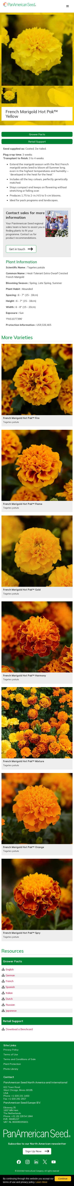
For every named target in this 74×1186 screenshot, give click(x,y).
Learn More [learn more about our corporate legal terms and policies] (41, 1182)
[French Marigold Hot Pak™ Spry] (37, 900)
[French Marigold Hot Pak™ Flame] (37, 471)
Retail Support (37, 141)
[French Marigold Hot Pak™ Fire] (37, 385)
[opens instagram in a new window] (28, 1162)
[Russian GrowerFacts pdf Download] (37, 1005)
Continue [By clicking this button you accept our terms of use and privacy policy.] (62, 1178)
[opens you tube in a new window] (54, 1162)
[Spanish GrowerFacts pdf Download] (37, 987)
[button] (68, 6)
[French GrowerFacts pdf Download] (37, 981)
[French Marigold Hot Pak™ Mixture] (37, 728)
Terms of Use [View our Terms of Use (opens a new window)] (10, 1054)
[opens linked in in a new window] (37, 1162)
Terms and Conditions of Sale (19, 1059)
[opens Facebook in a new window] (19, 1162)
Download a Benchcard (17, 1029)
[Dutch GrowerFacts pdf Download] (37, 999)
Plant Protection (12, 1064)
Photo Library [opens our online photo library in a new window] (10, 1069)
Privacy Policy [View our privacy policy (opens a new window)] (11, 1049)
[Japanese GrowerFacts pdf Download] (37, 1011)
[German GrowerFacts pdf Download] (37, 975)
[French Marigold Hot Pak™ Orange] (37, 814)
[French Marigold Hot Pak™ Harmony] (37, 642)
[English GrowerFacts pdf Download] (37, 969)
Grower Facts (37, 134)
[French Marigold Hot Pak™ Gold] (37, 556)
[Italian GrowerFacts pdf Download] (37, 993)
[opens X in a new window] (45, 1162)
